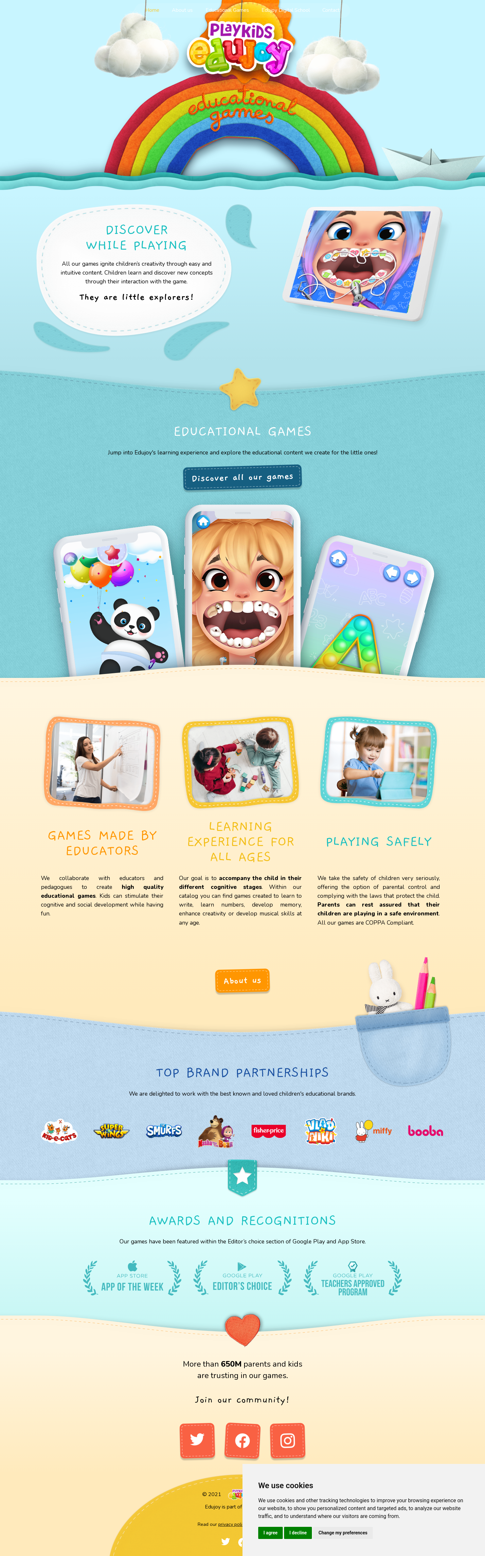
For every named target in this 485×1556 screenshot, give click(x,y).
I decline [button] (298, 1532)
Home (152, 10)
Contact (331, 10)
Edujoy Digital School (285, 10)
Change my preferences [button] (342, 1532)
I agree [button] (270, 1532)
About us (182, 10)
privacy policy (232, 1524)
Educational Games (227, 10)
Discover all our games (242, 477)
